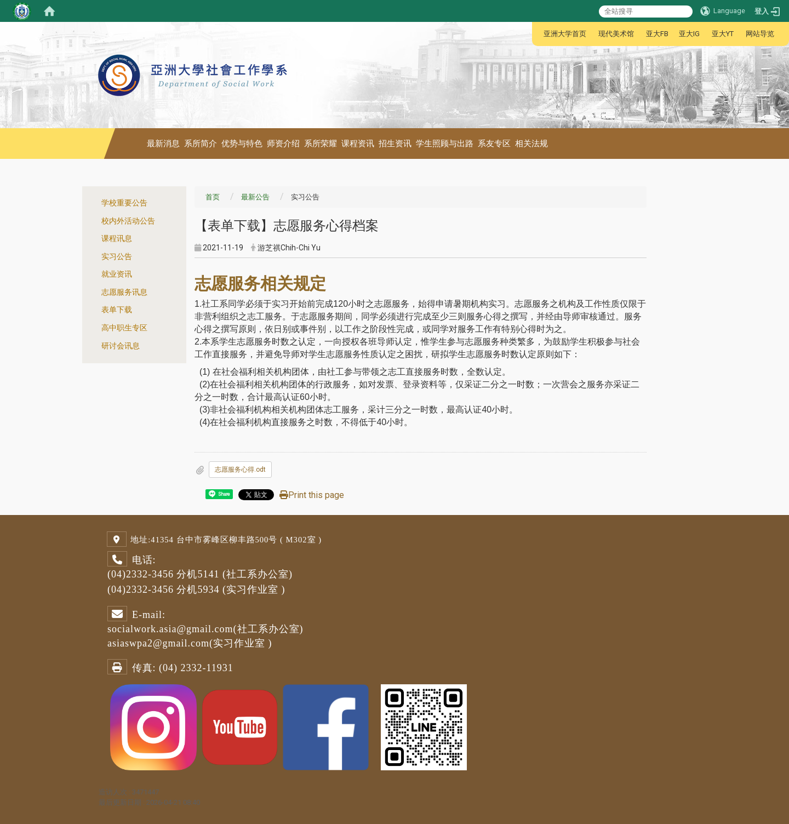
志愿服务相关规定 (260, 283)
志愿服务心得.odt (240, 469)
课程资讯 (357, 143)
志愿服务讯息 (124, 292)
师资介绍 (283, 143)
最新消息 (163, 143)
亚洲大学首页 (565, 34)
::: (537, 34)
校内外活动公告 (128, 221)
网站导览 (760, 34)
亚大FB (657, 34)
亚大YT (723, 34)
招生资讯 (395, 143)
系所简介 (200, 143)
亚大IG (689, 34)
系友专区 (494, 143)
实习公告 (116, 256)
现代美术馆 (616, 34)
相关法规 (531, 143)
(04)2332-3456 (140, 574)
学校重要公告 (124, 203)
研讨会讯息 (120, 346)
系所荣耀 (320, 143)
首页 (212, 197)
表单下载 (116, 309)
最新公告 (255, 197)
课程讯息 (116, 238)
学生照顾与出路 (444, 143)
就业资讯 (116, 274)
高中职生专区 (124, 328)
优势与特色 (241, 143)
